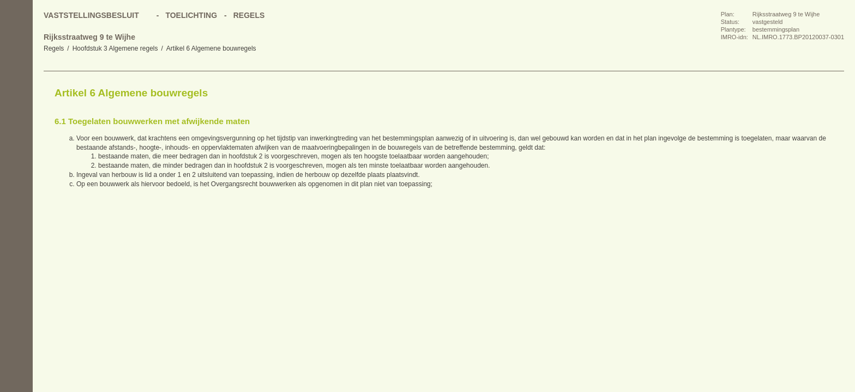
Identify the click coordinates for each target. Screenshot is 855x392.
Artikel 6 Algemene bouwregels (211, 48)
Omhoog (16, 158)
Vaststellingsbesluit (91, 15)
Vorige (16, 114)
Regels (54, 48)
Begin (16, 92)
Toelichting (191, 15)
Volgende (16, 136)
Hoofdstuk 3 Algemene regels (115, 48)
